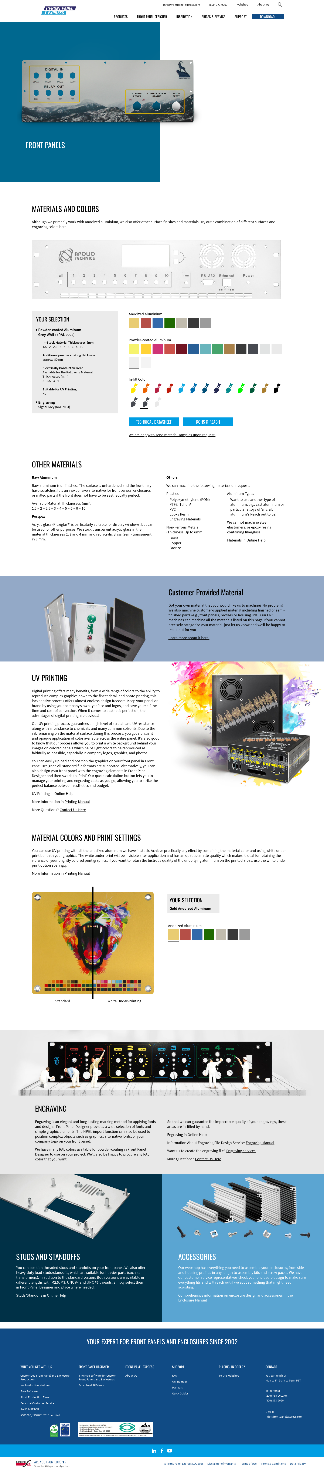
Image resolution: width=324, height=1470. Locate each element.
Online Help (256, 540)
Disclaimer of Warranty (221, 1464)
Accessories (93, 156)
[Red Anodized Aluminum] (146, 323)
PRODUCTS (121, 16)
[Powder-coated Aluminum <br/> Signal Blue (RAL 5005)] (193, 349)
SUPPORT (241, 16)
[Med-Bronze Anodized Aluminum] (181, 323)
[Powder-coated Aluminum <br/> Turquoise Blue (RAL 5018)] (205, 349)
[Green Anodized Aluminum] (169, 323)
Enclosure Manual (192, 1300)
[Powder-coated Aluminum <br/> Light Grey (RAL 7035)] (277, 349)
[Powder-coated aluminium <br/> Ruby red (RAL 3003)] (181, 349)
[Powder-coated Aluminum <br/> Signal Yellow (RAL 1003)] (146, 349)
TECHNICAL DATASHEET (153, 422)
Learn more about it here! (188, 637)
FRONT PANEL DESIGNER (152, 16)
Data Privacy (298, 1464)
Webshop (242, 4)
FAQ (174, 1375)
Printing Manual (77, 801)
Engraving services (241, 1150)
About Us (263, 4)
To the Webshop (229, 1375)
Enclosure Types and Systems (107, 152)
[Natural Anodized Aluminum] (205, 323)
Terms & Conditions (273, 1464)
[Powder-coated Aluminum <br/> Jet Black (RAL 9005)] (241, 349)
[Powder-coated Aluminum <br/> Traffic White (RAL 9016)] (146, 362)
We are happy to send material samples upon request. (172, 434)
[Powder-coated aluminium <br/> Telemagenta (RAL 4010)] (158, 349)
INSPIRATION (184, 16)
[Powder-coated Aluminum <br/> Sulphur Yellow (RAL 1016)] (134, 349)
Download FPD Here (91, 1385)
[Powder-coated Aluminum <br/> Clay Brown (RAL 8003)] (229, 349)
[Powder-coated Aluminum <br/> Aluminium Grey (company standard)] (265, 349)
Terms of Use (248, 1464)
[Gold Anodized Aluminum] (134, 323)
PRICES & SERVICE (213, 16)
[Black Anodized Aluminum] (193, 323)
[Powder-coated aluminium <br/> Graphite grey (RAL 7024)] (253, 349)
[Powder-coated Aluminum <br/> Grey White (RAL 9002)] (134, 362)
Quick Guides (180, 1393)
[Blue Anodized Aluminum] (158, 323)
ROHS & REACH (208, 422)
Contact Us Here (73, 809)
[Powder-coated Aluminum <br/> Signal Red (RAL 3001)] (169, 349)
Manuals (177, 1387)
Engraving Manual (260, 1142)
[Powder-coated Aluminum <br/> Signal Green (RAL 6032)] (217, 349)
